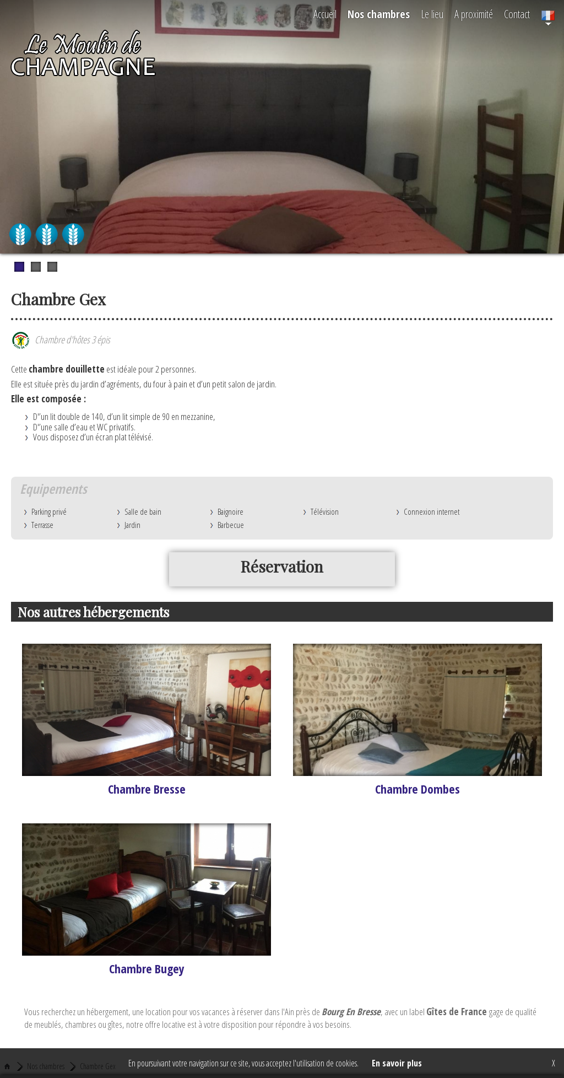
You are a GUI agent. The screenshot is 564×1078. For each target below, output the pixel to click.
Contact (517, 14)
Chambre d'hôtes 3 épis (60, 339)
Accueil (325, 14)
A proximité (473, 14)
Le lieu (432, 14)
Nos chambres (379, 14)
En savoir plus (397, 1063)
